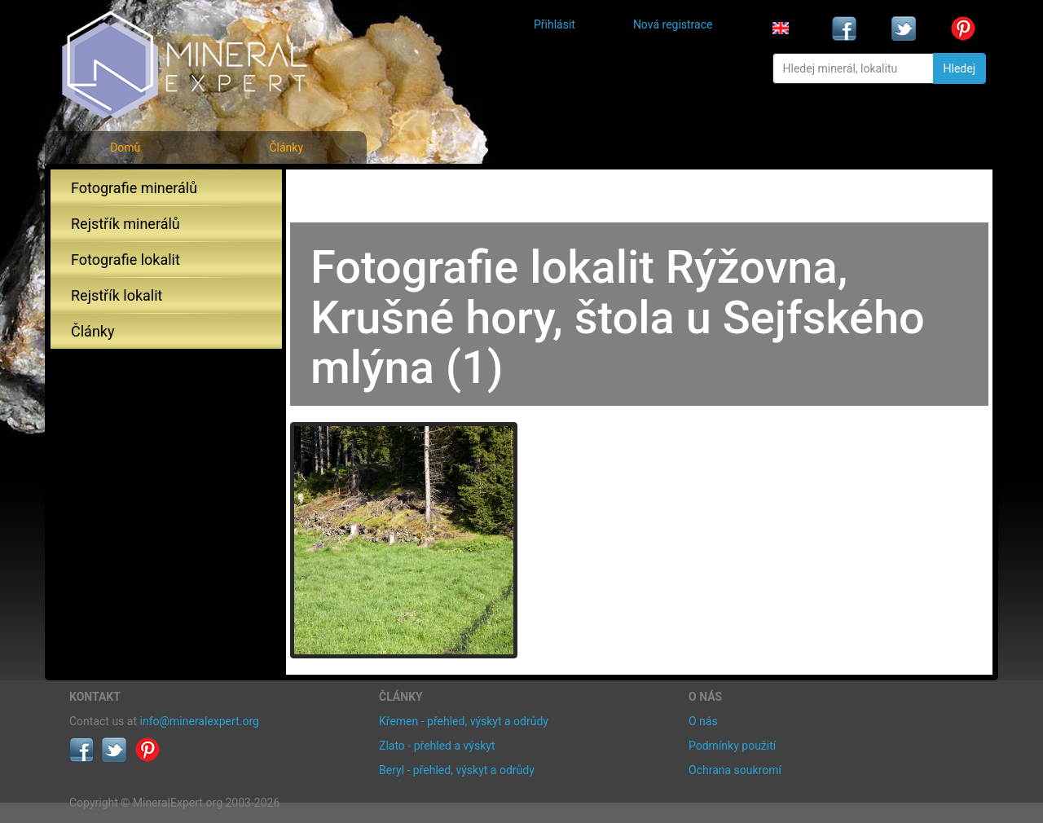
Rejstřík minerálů (125, 223)
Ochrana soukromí (735, 770)
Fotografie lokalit (125, 259)
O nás (703, 721)
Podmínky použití (732, 745)
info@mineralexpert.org (199, 721)
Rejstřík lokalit (116, 295)
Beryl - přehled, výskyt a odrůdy (457, 770)
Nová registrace (673, 24)
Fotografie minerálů (134, 187)
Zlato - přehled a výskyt (437, 745)
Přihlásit (554, 24)
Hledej (959, 68)
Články (286, 147)
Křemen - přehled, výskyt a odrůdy (463, 721)
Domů (125, 147)
